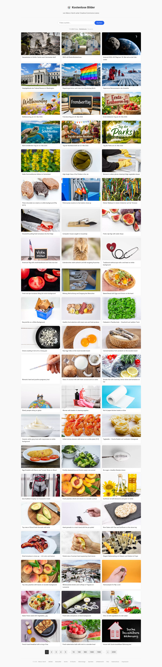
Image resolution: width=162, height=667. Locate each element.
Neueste (90, 29)
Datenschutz (115, 661)
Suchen (99, 23)
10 (73, 652)
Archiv (66, 661)
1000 (92, 652)
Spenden (90, 661)
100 (79, 652)
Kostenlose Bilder (81, 7)
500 (85, 652)
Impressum (125, 661)
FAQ (107, 661)
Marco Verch (42, 661)
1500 (99, 652)
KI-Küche (73, 661)
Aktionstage (81, 661)
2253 (114, 652)
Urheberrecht (100, 661)
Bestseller (58, 661)
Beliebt (51, 661)
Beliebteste (83, 29)
